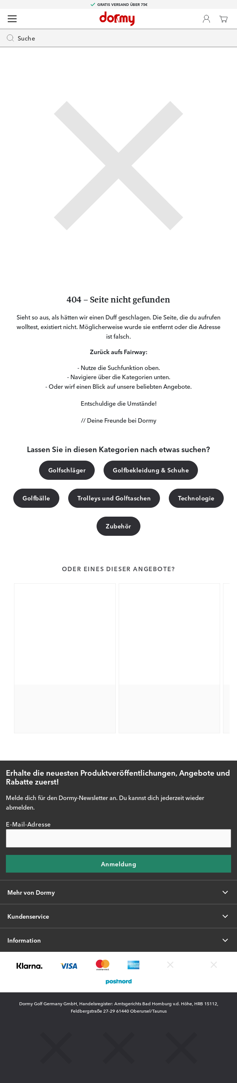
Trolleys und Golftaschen (114, 498)
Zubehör (118, 526)
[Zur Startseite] (117, 18)
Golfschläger (67, 470)
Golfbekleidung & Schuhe (151, 470)
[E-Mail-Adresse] (118, 838)
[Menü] (12, 19)
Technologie (196, 498)
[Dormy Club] (206, 19)
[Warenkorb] (223, 19)
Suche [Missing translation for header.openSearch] (20, 38)
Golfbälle (36, 498)
